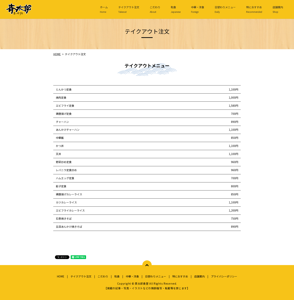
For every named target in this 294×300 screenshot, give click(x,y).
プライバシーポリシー (224, 276)
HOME (57, 54)
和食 (176, 9)
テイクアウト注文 (128, 9)
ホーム (104, 9)
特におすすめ (254, 9)
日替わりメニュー (225, 9)
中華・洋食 (197, 9)
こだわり (155, 9)
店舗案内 (278, 9)
